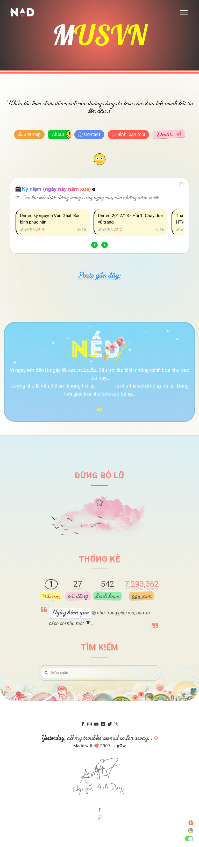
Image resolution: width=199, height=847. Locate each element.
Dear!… (168, 134)
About (58, 135)
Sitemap (29, 135)
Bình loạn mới (128, 135)
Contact (89, 135)
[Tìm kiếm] (103, 690)
